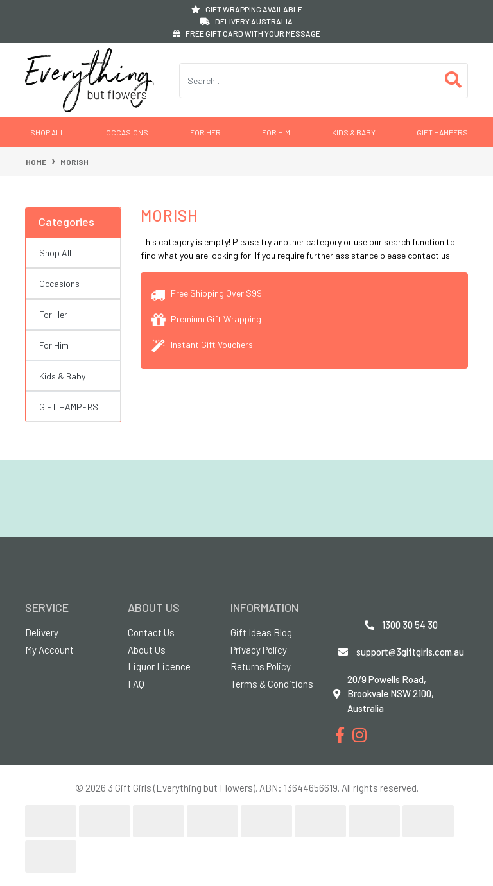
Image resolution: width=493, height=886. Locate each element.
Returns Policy (260, 666)
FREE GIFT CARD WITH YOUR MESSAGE (246, 33)
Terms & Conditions (271, 684)
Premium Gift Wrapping (206, 318)
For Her (205, 132)
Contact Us (151, 632)
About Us (147, 650)
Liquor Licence (159, 666)
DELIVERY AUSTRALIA (246, 21)
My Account (49, 650)
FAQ (136, 684)
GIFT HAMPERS (442, 132)
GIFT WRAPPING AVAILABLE (246, 8)
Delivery (41, 632)
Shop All (47, 132)
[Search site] (453, 80)
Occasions (127, 132)
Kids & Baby (354, 132)
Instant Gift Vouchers (202, 344)
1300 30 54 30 (410, 624)
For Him (276, 132)
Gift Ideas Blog (261, 632)
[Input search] (309, 80)
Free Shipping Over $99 (206, 293)
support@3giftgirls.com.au (410, 651)
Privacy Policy (258, 650)
